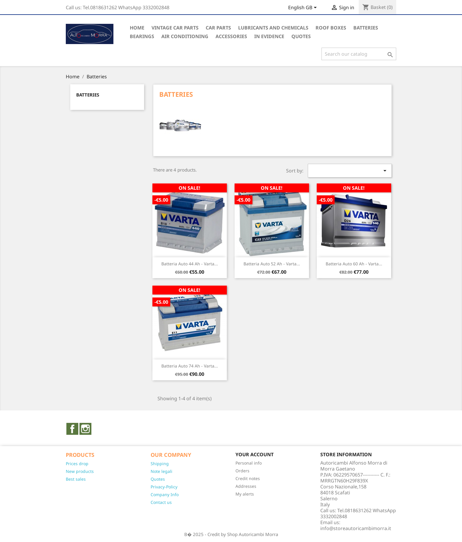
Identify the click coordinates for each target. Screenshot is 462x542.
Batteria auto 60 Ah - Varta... (354, 264)
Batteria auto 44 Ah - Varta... (189, 264)
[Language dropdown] (303, 8)
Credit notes (247, 478)
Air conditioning (184, 36)
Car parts (218, 27)
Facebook (72, 429)
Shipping (160, 463)
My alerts (244, 494)
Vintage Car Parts (175, 27)
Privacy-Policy (164, 487)
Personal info (248, 463)
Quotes (158, 479)
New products (80, 471)
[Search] (358, 54)
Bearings (142, 36)
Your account (254, 454)
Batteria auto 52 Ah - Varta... (272, 264)
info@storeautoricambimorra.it (355, 528)
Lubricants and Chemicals (273, 27)
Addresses (245, 486)
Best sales (76, 479)
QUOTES (301, 36)
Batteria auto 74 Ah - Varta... (189, 366)
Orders (242, 471)
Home (137, 27)
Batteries (365, 27)
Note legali (161, 471)
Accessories (231, 36)
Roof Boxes (331, 27)
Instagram (85, 429)
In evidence (269, 36)
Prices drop (77, 463)
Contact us (161, 502)
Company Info (165, 494)
